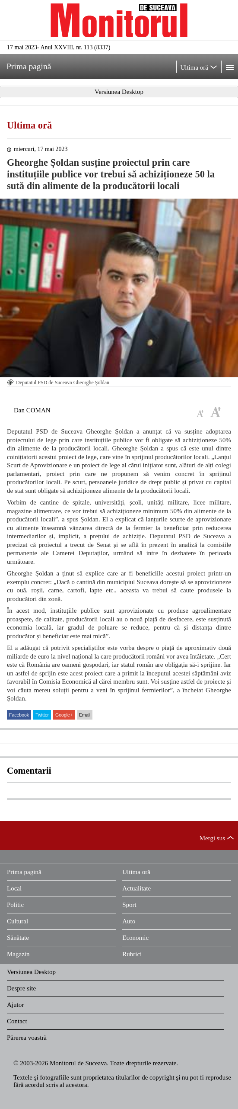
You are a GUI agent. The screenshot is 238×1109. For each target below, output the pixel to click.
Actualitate (136, 888)
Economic (135, 937)
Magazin (18, 954)
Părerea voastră (27, 1037)
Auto (128, 921)
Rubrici (132, 954)
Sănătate (18, 937)
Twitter (42, 715)
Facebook (19, 715)
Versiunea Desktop (31, 971)
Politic (15, 904)
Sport (129, 904)
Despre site (21, 988)
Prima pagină (24, 871)
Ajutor (15, 1004)
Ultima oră (29, 125)
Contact (17, 1021)
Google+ (64, 715)
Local (14, 888)
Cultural (17, 921)
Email (84, 715)
